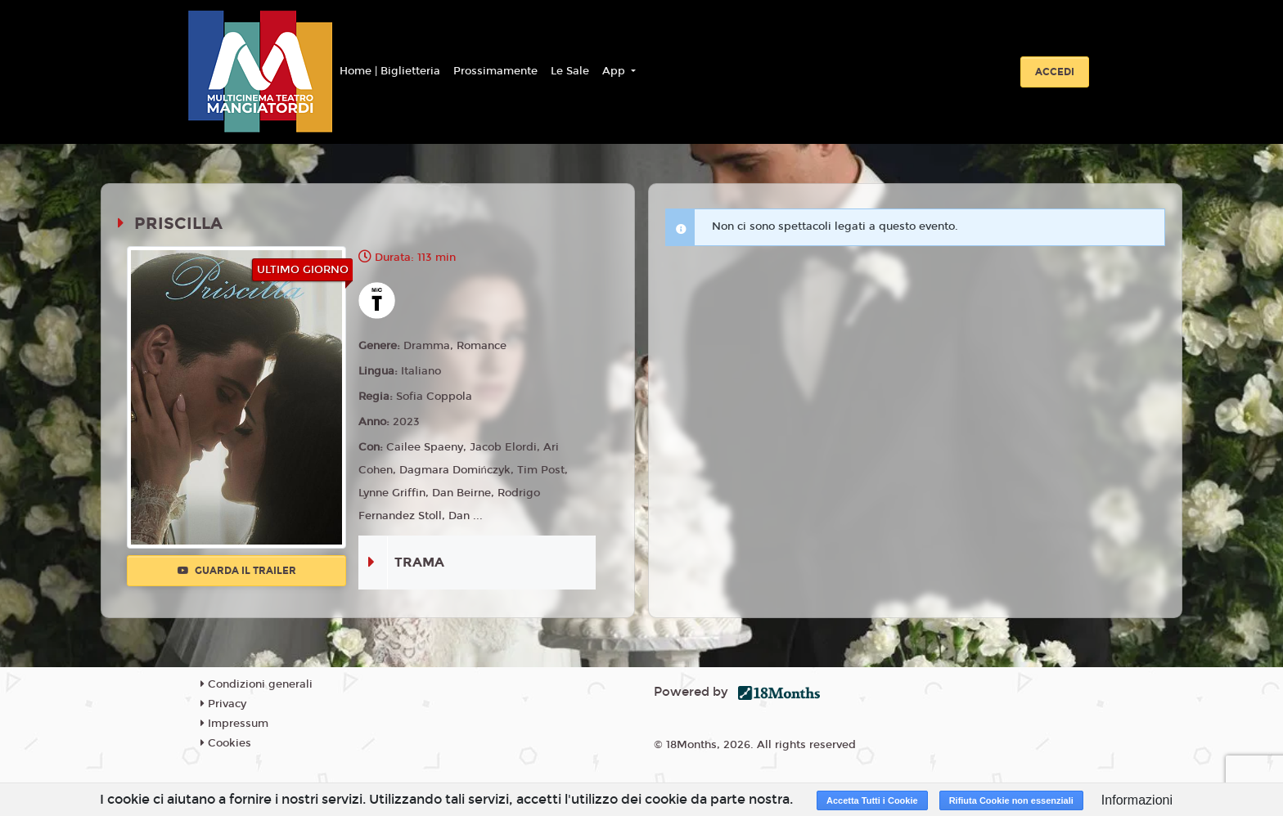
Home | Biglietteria (390, 71)
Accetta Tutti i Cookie (872, 800)
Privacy (223, 704)
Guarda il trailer (237, 570)
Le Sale (570, 71)
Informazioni (1137, 800)
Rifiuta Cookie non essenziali (1011, 800)
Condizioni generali (256, 684)
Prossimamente (495, 71)
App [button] (615, 71)
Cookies (225, 743)
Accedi (1054, 72)
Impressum (234, 723)
